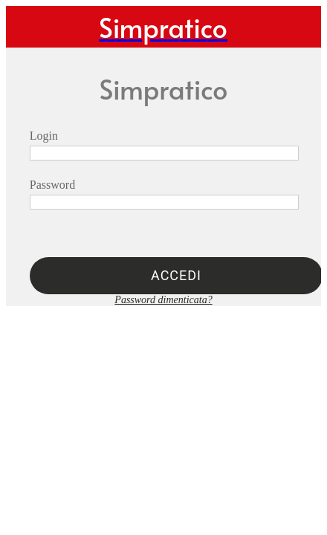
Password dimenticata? (163, 299)
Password (52, 184)
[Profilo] (300, 27)
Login (44, 135)
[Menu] (27, 27)
